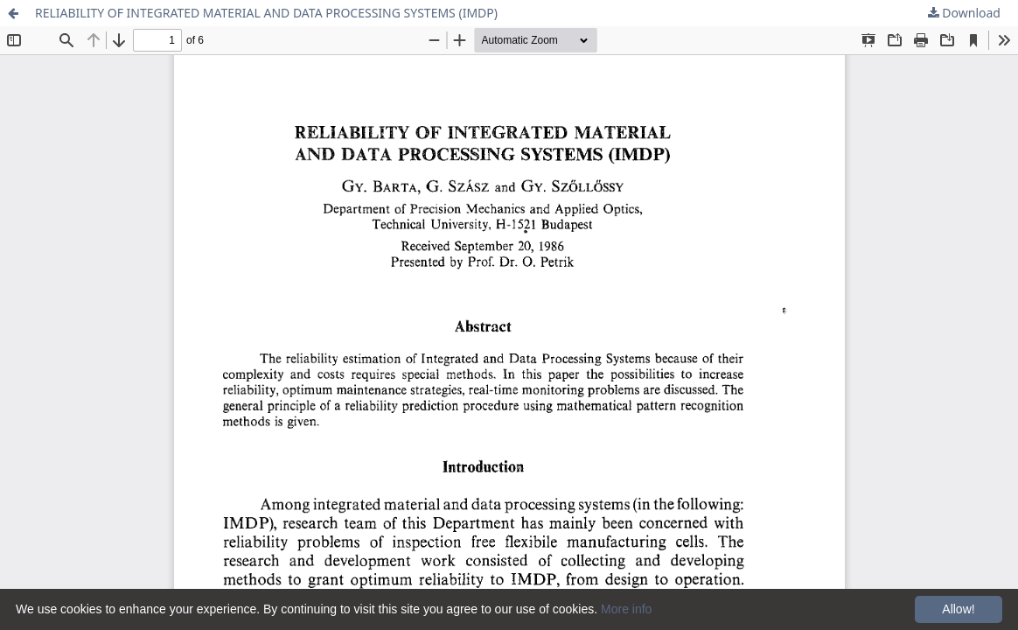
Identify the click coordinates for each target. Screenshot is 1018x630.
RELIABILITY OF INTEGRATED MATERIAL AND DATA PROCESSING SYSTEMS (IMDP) (266, 12)
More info (626, 609)
